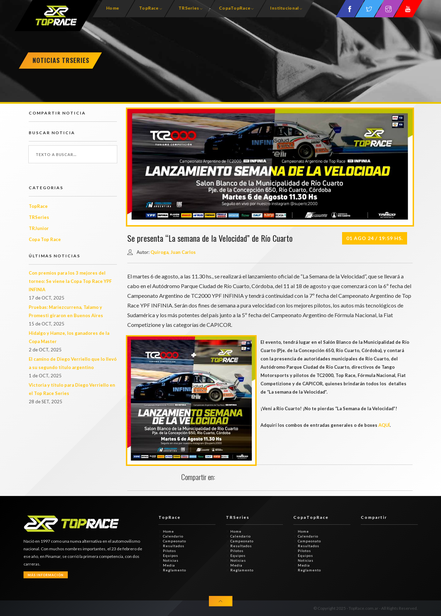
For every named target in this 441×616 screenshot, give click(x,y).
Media (169, 565)
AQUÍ (384, 425)
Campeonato (174, 541)
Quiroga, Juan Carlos (173, 252)
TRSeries (188, 8)
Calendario (173, 536)
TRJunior (39, 228)
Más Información (46, 575)
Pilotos (169, 551)
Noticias (170, 560)
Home (112, 8)
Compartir (374, 517)
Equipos (170, 555)
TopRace (148, 8)
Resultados (173, 546)
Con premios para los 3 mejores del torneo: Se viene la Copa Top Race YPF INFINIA (70, 281)
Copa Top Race (45, 239)
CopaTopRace (234, 8)
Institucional (284, 8)
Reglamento (174, 570)
